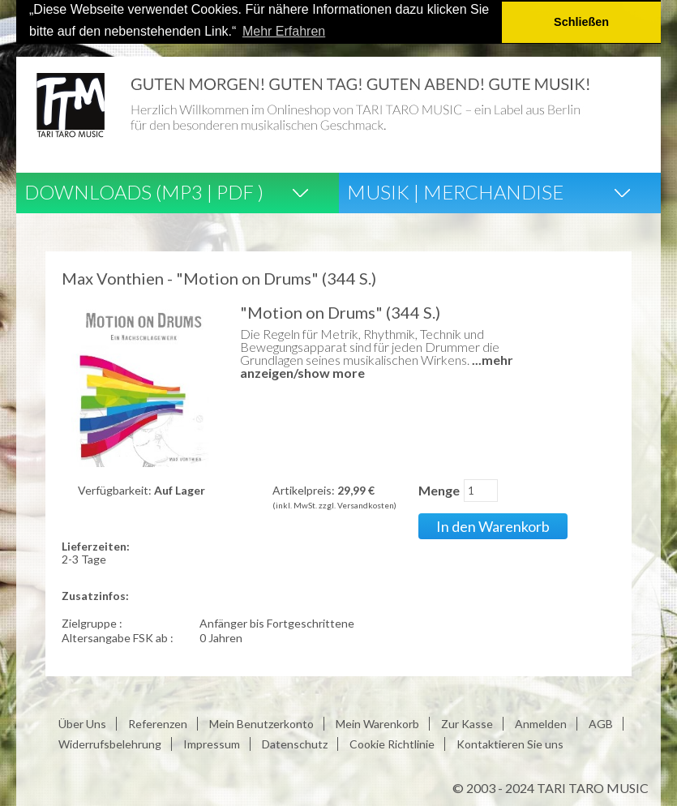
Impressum (211, 744)
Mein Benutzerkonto (261, 724)
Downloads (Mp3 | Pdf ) (144, 191)
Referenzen (157, 724)
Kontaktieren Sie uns (509, 744)
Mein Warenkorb (377, 724)
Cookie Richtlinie (392, 744)
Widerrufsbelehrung (109, 744)
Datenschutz (295, 744)
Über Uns (82, 724)
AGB (601, 724)
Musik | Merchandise (455, 191)
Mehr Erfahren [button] (283, 31)
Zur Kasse (467, 724)
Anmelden (541, 724)
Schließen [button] (581, 21)
